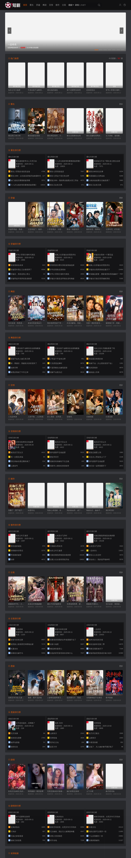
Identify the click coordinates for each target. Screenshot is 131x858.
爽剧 (45, 5)
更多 (121, 104)
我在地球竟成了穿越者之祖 (55, 323)
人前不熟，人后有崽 (35, 417)
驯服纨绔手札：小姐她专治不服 (16, 604)
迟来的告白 (90, 90)
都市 (58, 5)
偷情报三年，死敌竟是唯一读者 (114, 323)
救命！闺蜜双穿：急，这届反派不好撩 (75, 229)
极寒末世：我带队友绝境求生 (94, 229)
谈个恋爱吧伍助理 (74, 90)
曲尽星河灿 (110, 791)
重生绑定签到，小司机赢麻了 (55, 136)
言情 (51, 5)
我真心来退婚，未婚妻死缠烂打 (55, 510)
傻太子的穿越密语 (54, 604)
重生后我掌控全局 (74, 136)
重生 (32, 5)
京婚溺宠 (89, 417)
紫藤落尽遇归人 (92, 604)
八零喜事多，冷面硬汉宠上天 (55, 229)
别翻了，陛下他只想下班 (16, 510)
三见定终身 (12, 417)
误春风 (69, 417)
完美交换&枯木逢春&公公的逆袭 (55, 791)
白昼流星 (109, 417)
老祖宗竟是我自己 (35, 323)
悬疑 (70, 5)
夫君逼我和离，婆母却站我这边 (75, 604)
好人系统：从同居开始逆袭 (55, 417)
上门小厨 (89, 791)
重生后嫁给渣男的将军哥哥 (94, 136)
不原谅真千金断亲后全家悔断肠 (36, 90)
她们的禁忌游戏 (73, 791)
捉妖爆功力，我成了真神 (75, 698)
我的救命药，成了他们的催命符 (75, 510)
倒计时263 (110, 510)
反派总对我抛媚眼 (35, 604)
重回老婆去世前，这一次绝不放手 (36, 136)
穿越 (38, 5)
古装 (64, 5)
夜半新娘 (109, 698)
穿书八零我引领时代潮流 (114, 90)
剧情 (77, 5)
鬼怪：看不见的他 (35, 698)
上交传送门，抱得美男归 (36, 229)
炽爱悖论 (31, 510)
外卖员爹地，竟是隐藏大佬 (75, 323)
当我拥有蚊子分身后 (94, 698)
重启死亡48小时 (14, 136)
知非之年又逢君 (14, 90)
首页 (25, 5)
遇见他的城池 (52, 90)
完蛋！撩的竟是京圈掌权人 (94, 323)
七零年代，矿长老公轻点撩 (114, 229)
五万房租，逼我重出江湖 (114, 136)
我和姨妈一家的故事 (35, 791)
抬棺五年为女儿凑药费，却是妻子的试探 (16, 698)
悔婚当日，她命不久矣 (94, 510)
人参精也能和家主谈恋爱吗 (55, 698)
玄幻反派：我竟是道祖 (16, 323)
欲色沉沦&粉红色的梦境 (16, 791)
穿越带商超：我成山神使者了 (16, 229)
